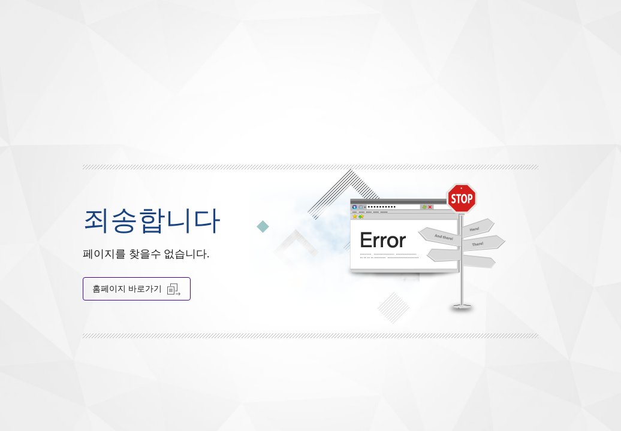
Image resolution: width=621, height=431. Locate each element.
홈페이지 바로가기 (136, 288)
